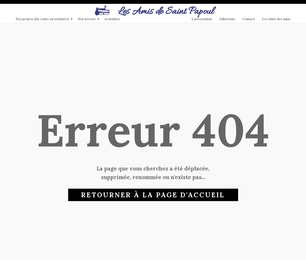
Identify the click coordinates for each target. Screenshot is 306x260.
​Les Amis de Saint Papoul (153, 11)
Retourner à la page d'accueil (153, 195)
